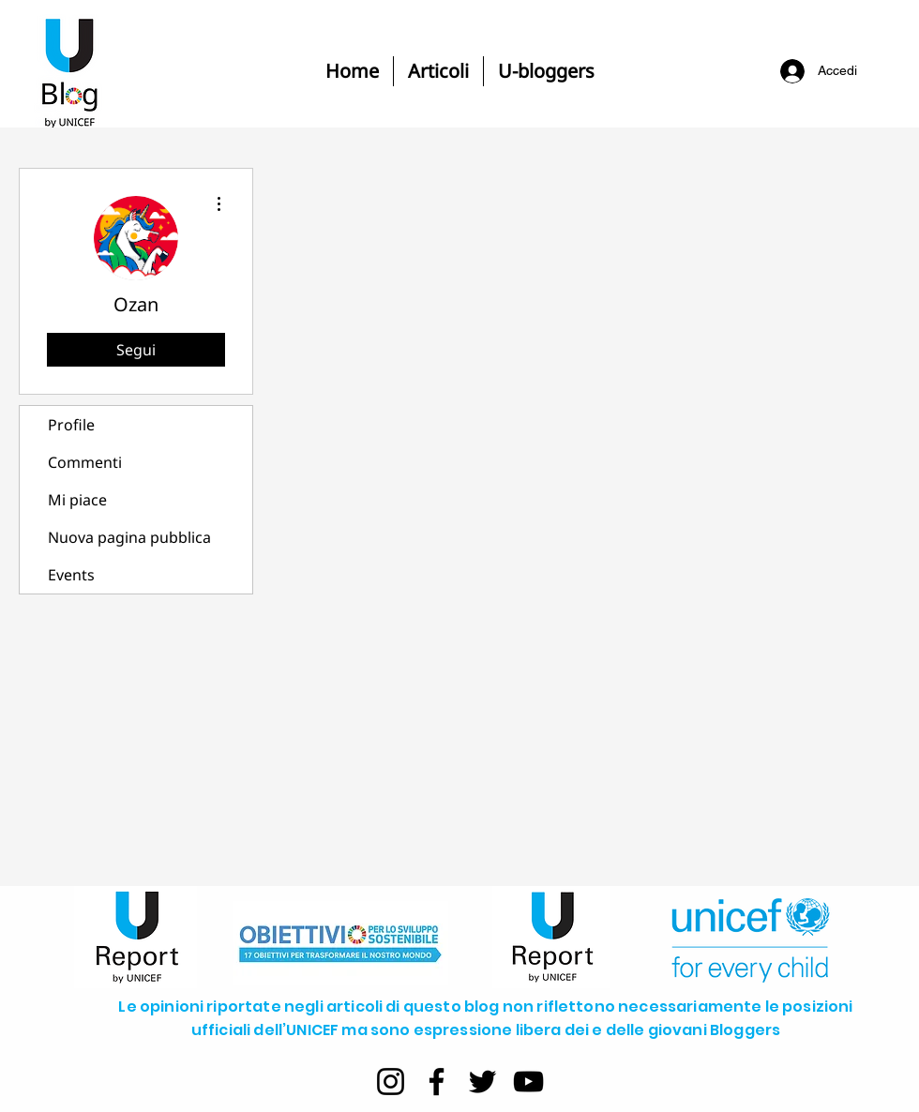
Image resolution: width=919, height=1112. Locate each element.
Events (71, 574)
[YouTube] (528, 1081)
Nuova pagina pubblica (129, 537)
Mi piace (77, 499)
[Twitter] (482, 1081)
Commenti (85, 462)
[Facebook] (436, 1081)
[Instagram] (390, 1081)
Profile (71, 424)
